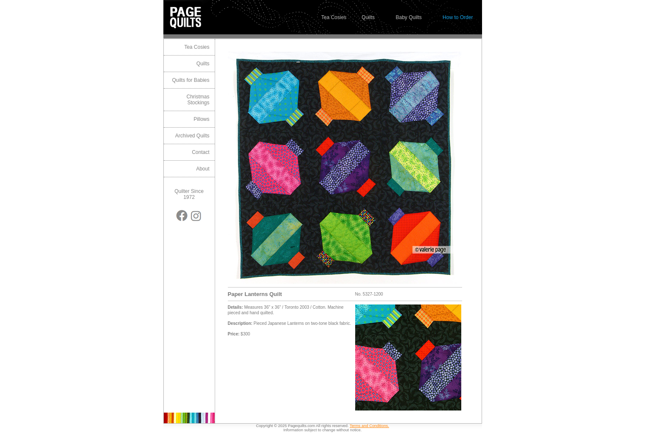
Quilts (368, 17)
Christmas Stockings (197, 100)
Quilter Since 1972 (189, 194)
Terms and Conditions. (369, 426)
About (202, 169)
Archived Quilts (192, 136)
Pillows (201, 119)
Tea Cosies (333, 17)
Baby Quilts (408, 17)
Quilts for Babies (190, 80)
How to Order (458, 17)
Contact (200, 152)
